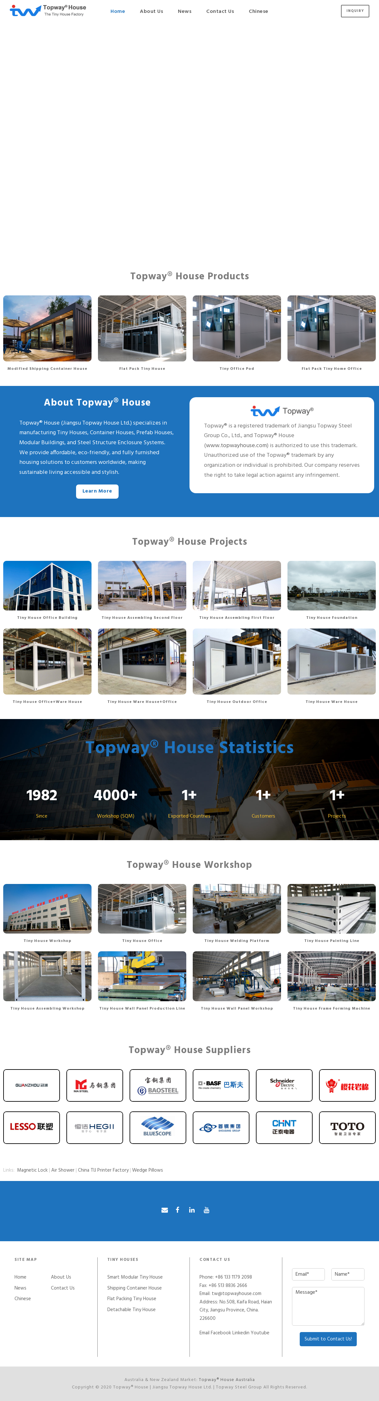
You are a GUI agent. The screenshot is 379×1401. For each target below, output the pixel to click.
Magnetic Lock (32, 1170)
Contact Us (220, 11)
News (184, 11)
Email (204, 1333)
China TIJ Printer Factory (103, 1170)
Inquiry (355, 11)
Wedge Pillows (147, 1170)
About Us (151, 11)
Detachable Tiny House (131, 1310)
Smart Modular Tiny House (135, 1277)
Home (118, 11)
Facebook (221, 1333)
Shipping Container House (134, 1288)
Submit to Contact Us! (328, 1339)
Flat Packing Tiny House (131, 1299)
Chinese (258, 11)
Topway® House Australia (227, 1380)
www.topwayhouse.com (236, 445)
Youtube (260, 1333)
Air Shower (62, 1170)
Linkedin (240, 1333)
